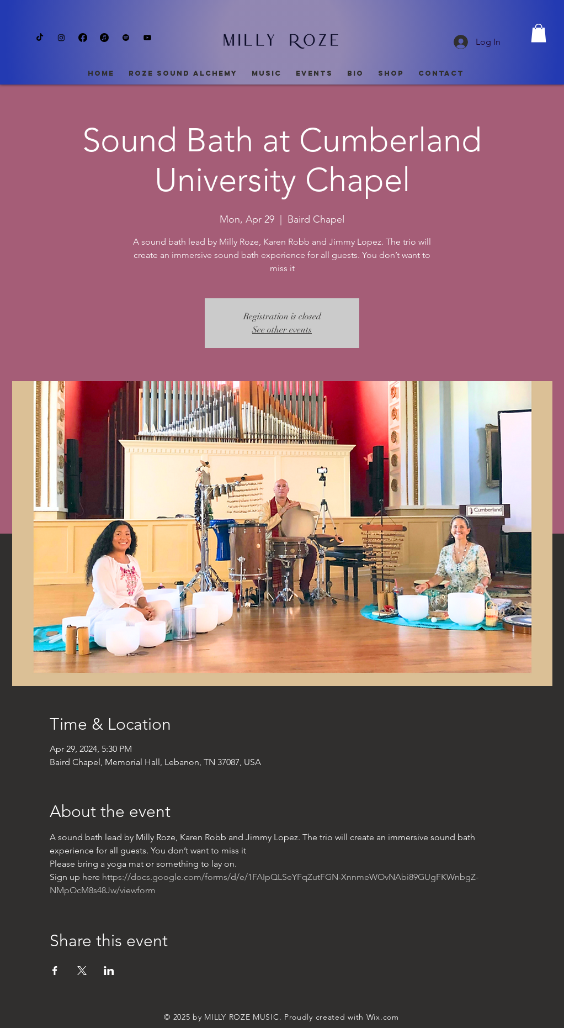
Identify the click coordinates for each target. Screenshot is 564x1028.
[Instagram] (61, 37)
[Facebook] (82, 37)
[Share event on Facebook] (55, 970)
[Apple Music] (104, 37)
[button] (538, 33)
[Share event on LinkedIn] (109, 970)
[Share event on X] (82, 970)
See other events (282, 329)
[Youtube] (147, 37)
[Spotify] (125, 37)
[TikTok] (39, 37)
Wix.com (382, 1017)
